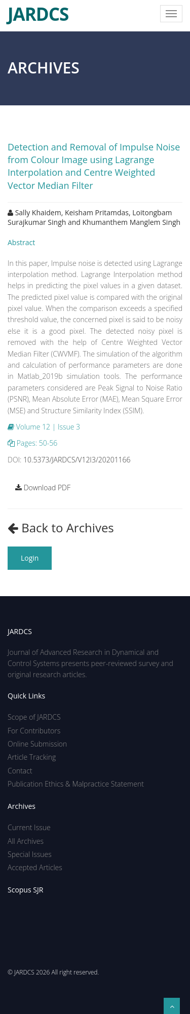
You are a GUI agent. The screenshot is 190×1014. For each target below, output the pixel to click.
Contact (20, 770)
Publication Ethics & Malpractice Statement (76, 784)
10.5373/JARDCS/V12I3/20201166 (77, 459)
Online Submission (37, 744)
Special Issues (30, 854)
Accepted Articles (35, 867)
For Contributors (34, 730)
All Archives (26, 841)
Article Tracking (32, 757)
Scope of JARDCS (34, 717)
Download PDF (42, 487)
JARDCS (38, 10)
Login (30, 558)
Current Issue (29, 827)
